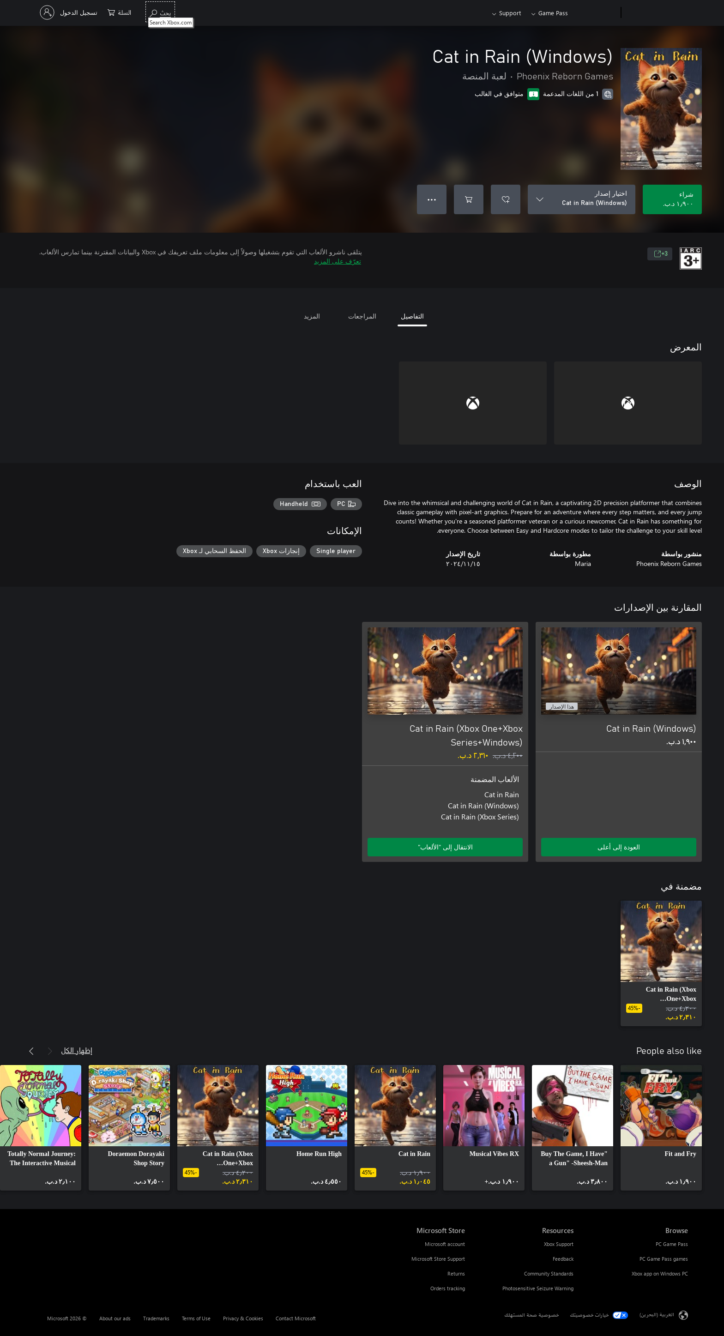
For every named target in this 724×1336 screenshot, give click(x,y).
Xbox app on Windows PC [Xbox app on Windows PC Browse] (660, 1273)
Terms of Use (196, 1318)
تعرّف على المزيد (337, 261)
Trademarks (156, 1318)
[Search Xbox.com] (160, 11)
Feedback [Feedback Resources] (563, 1259)
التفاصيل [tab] (412, 316)
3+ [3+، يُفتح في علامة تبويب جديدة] (661, 254)
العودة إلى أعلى (618, 847)
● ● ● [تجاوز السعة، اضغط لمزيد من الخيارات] (432, 199)
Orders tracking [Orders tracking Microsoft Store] (447, 1288)
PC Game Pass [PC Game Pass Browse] (672, 1244)
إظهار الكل (76, 1050)
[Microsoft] (656, 12)
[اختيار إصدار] (581, 199)
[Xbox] (595, 12)
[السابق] (50, 1051)
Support (510, 13)
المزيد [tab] (312, 316)
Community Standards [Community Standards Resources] (548, 1273)
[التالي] (31, 1051)
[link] (661, 963)
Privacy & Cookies (243, 1318)
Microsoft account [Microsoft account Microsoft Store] (445, 1244)
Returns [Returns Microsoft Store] (456, 1273)
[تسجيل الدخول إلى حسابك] (69, 12)
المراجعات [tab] (362, 316)
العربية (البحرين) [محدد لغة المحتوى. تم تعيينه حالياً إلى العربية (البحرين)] (657, 1315)
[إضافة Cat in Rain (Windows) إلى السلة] (468, 199)
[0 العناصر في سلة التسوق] (119, 12)
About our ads (115, 1318)
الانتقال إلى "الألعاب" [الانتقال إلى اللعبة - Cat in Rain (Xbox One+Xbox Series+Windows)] (445, 847)
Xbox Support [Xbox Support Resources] (558, 1244)
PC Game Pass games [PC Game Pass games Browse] (664, 1259)
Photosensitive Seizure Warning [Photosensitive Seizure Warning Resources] (537, 1288)
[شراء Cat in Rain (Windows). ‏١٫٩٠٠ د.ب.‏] (672, 199)
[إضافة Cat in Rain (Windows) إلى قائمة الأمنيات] (505, 199)
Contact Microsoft (296, 1318)
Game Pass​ (553, 13)
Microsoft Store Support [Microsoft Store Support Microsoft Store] (438, 1259)
